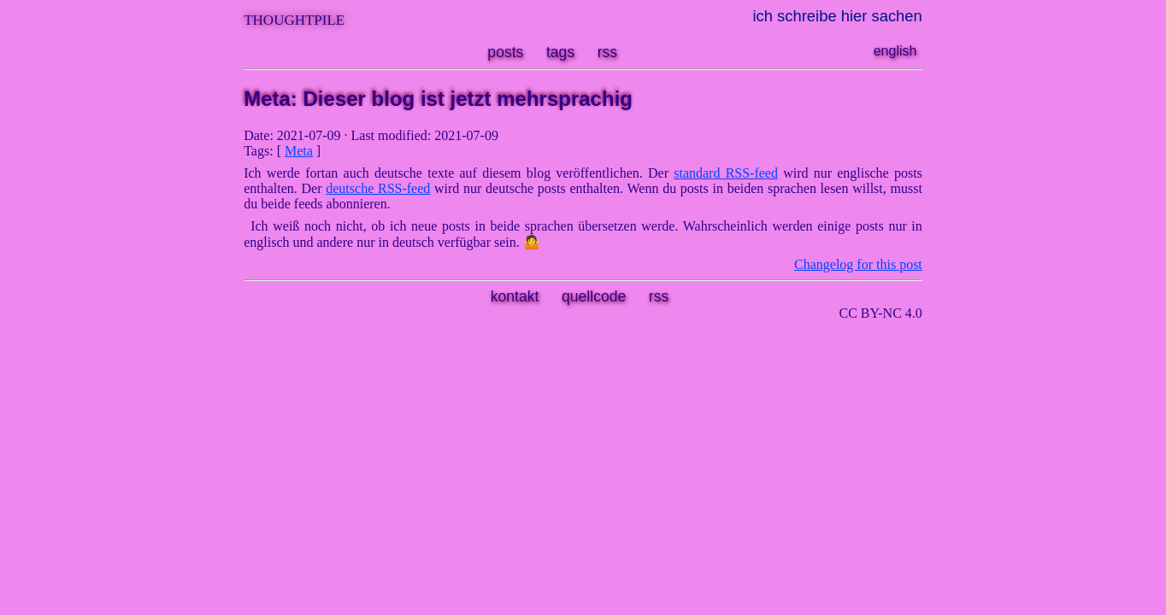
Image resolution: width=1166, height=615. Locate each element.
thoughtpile (294, 18)
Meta (299, 151)
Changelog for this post (858, 264)
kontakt (515, 296)
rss (607, 52)
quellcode (594, 296)
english (895, 51)
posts (505, 52)
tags (560, 52)
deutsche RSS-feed (378, 188)
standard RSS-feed (726, 173)
